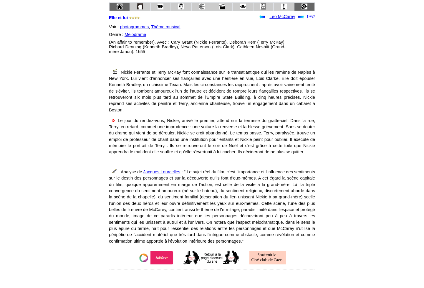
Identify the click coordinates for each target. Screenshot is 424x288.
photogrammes (134, 26)
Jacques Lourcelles (161, 171)
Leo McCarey (282, 16)
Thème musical (165, 26)
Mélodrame (135, 34)
